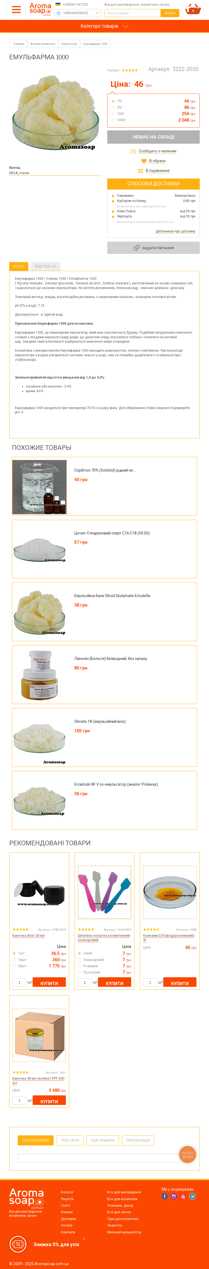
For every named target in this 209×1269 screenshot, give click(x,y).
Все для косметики (122, 1199)
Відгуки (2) (45, 266)
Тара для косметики (123, 1219)
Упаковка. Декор (120, 1205)
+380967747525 (75, 4)
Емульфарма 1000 (95, 43)
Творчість (114, 1225)
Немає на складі (153, 137)
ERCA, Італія (19, 173)
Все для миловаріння (124, 1192)
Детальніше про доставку (175, 231)
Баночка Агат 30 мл (29, 935)
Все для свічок (119, 1212)
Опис (18, 266)
